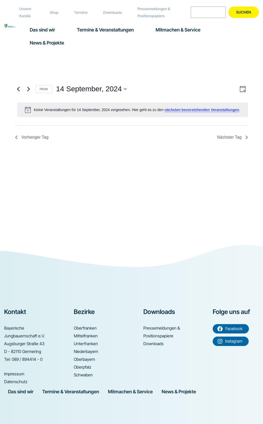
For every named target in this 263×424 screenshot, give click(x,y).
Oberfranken (85, 328)
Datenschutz (15, 381)
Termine (81, 12)
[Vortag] (18, 89)
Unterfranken (86, 343)
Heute (44, 89)
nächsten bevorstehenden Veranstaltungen (201, 110)
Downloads (112, 12)
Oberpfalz (82, 367)
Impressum (14, 373)
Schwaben (83, 374)
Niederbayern (86, 351)
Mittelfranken (86, 335)
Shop (54, 12)
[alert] (132, 109)
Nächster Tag (232, 137)
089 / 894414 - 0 (27, 359)
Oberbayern (84, 359)
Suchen (243, 12)
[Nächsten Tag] (28, 89)
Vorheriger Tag (31, 137)
